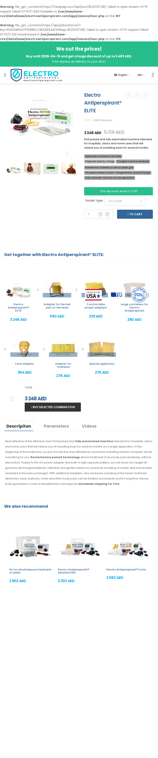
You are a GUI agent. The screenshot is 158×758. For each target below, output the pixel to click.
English (120, 75)
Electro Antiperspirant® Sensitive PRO (73, 571)
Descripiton (18, 426)
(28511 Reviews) (102, 120)
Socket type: (94, 200)
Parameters (56, 426)
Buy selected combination (53, 407)
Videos (89, 426)
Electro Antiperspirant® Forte (126, 569)
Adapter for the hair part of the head (57, 306)
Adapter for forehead (63, 365)
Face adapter (24, 364)
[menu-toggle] (5, 75)
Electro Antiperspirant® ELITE (18, 307)
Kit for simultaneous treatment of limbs (30, 571)
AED (139, 75)
